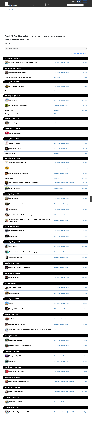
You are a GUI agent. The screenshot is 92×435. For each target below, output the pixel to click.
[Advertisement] (46, 22)
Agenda (35, 5)
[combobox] (46, 48)
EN (74, 1)
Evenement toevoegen (78, 53)
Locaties (42, 5)
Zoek (85, 5)
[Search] (75, 5)
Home (6, 9)
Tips (49, 5)
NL (70, 1)
